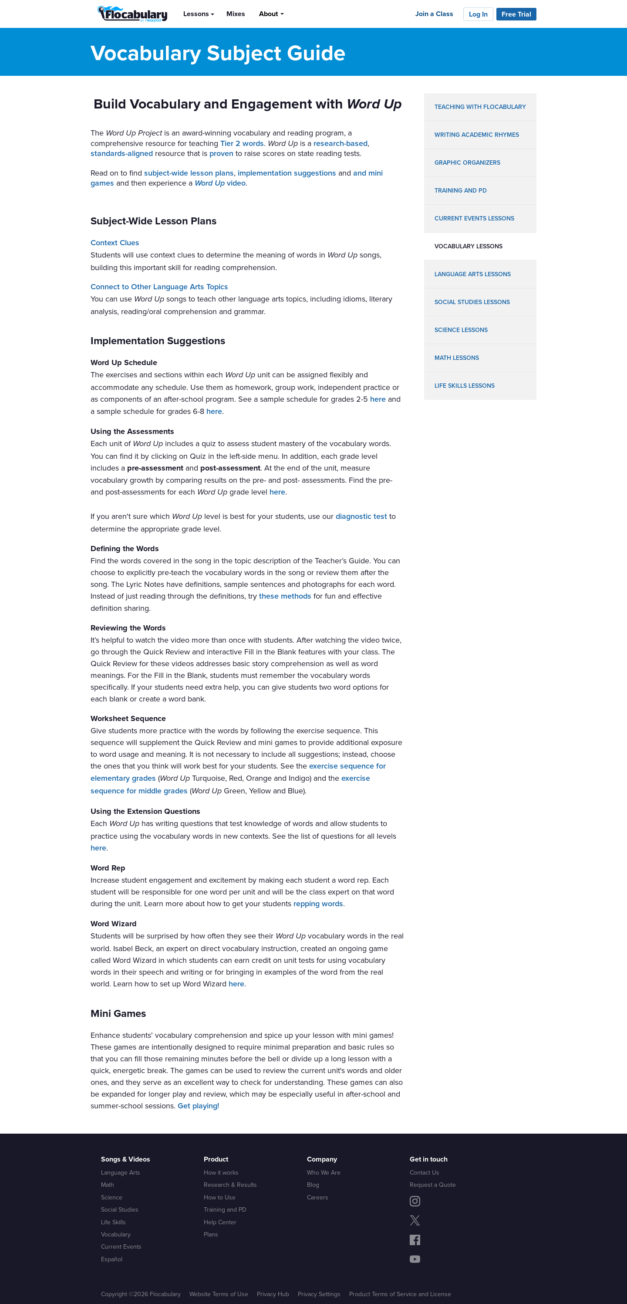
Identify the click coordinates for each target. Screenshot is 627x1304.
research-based (340, 143)
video (220, 183)
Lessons (196, 14)
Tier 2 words (242, 143)
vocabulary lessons (468, 246)
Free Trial (516, 14)
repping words (318, 903)
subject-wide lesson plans (189, 173)
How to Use (220, 1197)
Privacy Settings (319, 1294)
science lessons (461, 330)
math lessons (457, 358)
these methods (285, 596)
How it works (221, 1172)
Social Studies (119, 1209)
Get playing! (198, 1106)
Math (107, 1184)
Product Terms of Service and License (400, 1294)
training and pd (461, 190)
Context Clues (115, 242)
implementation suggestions (287, 173)
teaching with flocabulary (480, 107)
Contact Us (424, 1172)
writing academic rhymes (477, 135)
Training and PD (225, 1209)
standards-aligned (122, 153)
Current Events (121, 1246)
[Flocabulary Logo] (130, 14)
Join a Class (434, 14)
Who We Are (323, 1172)
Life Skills (113, 1222)
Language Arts (120, 1172)
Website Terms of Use (218, 1294)
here (378, 399)
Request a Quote (433, 1184)
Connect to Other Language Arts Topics (159, 286)
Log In (478, 14)
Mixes (235, 14)
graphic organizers (467, 162)
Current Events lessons (474, 218)
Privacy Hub (273, 1294)
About (268, 14)
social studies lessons (472, 302)
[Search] (297, 13)
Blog (313, 1184)
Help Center (220, 1222)
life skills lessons (465, 386)
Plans (211, 1234)
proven (221, 153)
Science (111, 1197)
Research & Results (230, 1184)
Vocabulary (116, 1234)
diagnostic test (361, 516)
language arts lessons (473, 274)
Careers (317, 1197)
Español (111, 1259)
